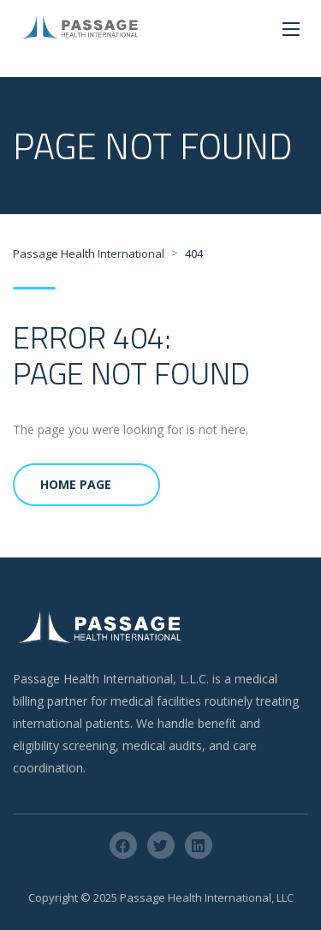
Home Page (75, 484)
